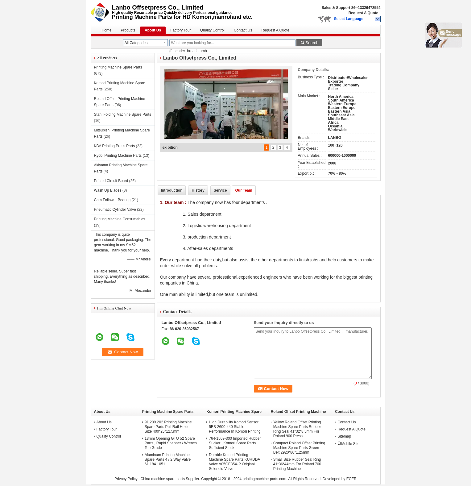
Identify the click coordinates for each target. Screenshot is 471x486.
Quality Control (212, 30)
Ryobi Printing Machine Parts (118, 155)
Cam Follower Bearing (112, 200)
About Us (153, 30)
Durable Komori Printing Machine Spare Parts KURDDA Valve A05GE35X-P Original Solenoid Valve (234, 462)
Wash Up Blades (108, 190)
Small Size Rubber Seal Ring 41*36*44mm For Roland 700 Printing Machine (297, 464)
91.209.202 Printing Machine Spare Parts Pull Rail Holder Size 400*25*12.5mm (168, 427)
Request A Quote (363, 13)
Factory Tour (180, 30)
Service (220, 190)
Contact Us (243, 30)
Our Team (243, 190)
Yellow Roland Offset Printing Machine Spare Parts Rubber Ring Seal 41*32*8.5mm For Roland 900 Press (297, 429)
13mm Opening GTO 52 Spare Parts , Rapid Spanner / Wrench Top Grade (171, 443)
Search (311, 42)
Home (107, 30)
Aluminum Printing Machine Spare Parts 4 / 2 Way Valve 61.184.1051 (168, 459)
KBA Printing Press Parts (114, 146)
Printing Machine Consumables (119, 219)
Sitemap (344, 436)
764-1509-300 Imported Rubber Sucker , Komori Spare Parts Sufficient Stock (235, 443)
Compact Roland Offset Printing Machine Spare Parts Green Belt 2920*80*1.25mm (299, 448)
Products (128, 30)
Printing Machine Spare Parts (118, 67)
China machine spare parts (162, 479)
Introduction (172, 190)
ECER (351, 479)
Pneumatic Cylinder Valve (115, 209)
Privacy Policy (126, 479)
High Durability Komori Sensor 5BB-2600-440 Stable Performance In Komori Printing (234, 427)
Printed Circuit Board (111, 181)
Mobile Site (348, 444)
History (198, 190)
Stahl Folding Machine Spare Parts (122, 114)
